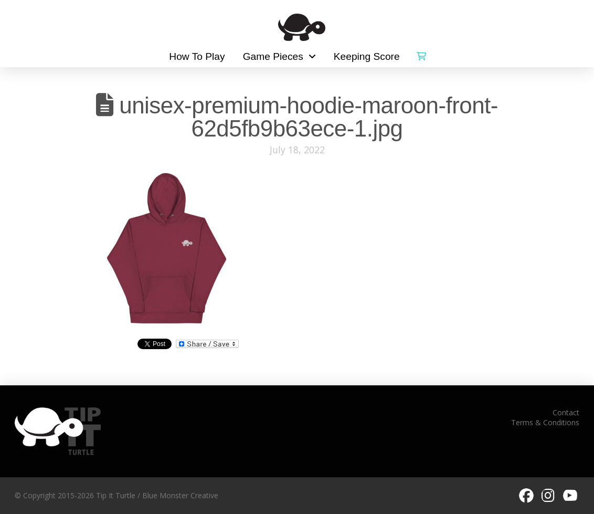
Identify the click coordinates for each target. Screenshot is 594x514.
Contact (566, 412)
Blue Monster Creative (180, 495)
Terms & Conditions (545, 422)
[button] (421, 54)
